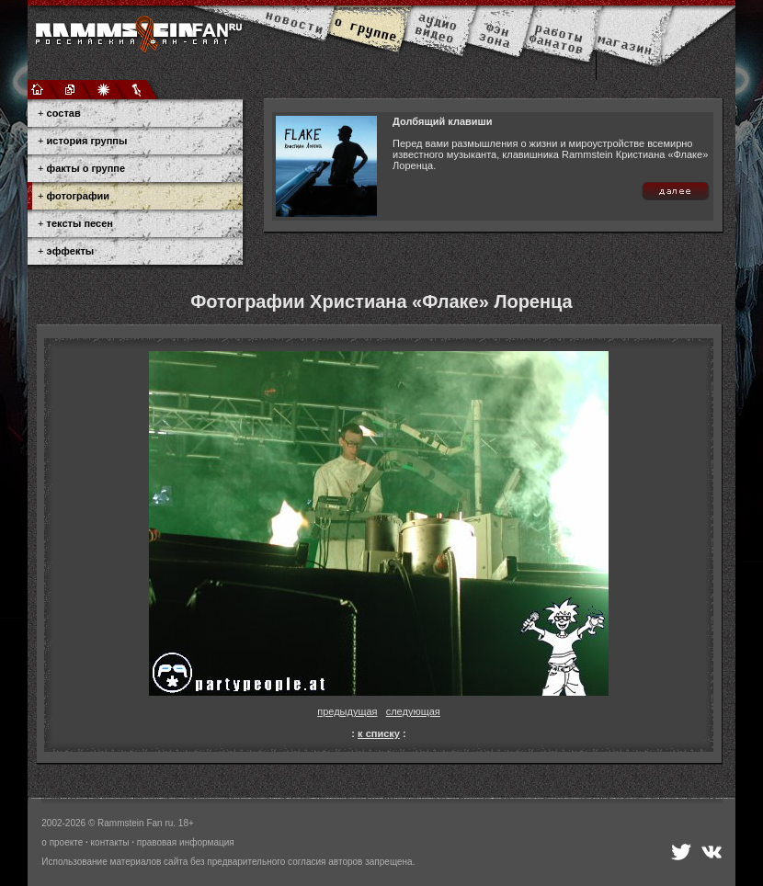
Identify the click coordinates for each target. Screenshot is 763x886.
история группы (87, 140)
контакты (110, 842)
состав (64, 113)
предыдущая (347, 711)
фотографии (78, 195)
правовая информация (185, 842)
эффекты (71, 250)
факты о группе (86, 168)
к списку (379, 733)
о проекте (62, 842)
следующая (413, 711)
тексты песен (80, 223)
